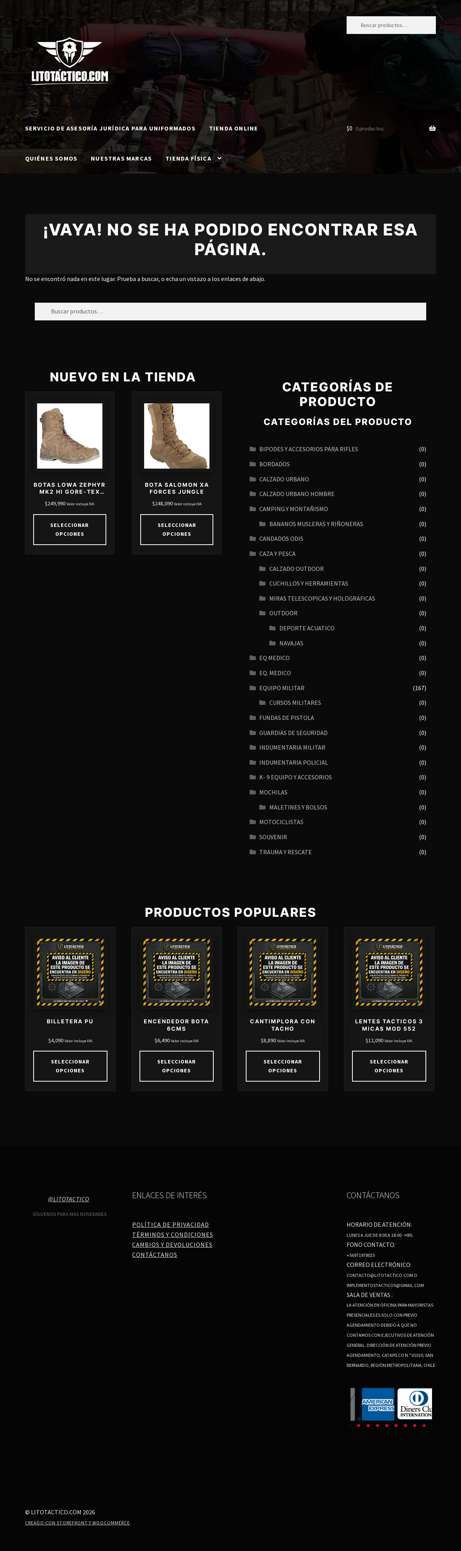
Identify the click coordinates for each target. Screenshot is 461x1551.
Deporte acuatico (307, 628)
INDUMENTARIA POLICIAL (293, 762)
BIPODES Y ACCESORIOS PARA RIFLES (308, 449)
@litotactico (68, 1198)
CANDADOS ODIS (281, 538)
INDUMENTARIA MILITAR (292, 747)
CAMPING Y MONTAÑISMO (293, 509)
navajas (291, 643)
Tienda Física (188, 158)
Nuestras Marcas (121, 158)
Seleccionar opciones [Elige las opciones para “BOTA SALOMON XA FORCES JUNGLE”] (176, 529)
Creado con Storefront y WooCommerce (77, 1522)
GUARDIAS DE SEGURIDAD (293, 733)
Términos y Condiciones (172, 1234)
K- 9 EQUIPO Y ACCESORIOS (295, 777)
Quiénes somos (51, 158)
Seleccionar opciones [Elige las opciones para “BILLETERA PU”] (70, 1066)
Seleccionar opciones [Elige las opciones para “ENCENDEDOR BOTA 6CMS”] (176, 1066)
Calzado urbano (284, 479)
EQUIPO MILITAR (281, 688)
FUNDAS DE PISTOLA (286, 717)
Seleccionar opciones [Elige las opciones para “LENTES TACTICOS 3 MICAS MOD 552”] (389, 1066)
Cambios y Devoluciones (172, 1244)
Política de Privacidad (170, 1224)
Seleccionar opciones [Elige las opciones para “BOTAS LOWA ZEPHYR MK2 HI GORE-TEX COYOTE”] (69, 529)
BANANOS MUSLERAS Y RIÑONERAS (316, 524)
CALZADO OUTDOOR (296, 568)
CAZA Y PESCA (277, 553)
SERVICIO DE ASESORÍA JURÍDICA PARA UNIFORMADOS (110, 128)
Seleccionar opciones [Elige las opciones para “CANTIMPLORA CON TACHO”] (282, 1066)
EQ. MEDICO (275, 673)
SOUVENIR (273, 837)
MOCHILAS (273, 792)
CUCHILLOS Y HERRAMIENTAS (308, 583)
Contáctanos (154, 1254)
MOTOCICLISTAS (281, 822)
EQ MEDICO (274, 658)
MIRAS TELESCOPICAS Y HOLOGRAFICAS (322, 598)
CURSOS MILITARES (295, 702)
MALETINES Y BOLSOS (298, 807)
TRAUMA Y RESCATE (285, 852)
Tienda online (234, 128)
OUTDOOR (283, 613)
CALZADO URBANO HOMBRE (297, 494)
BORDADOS (274, 464)
